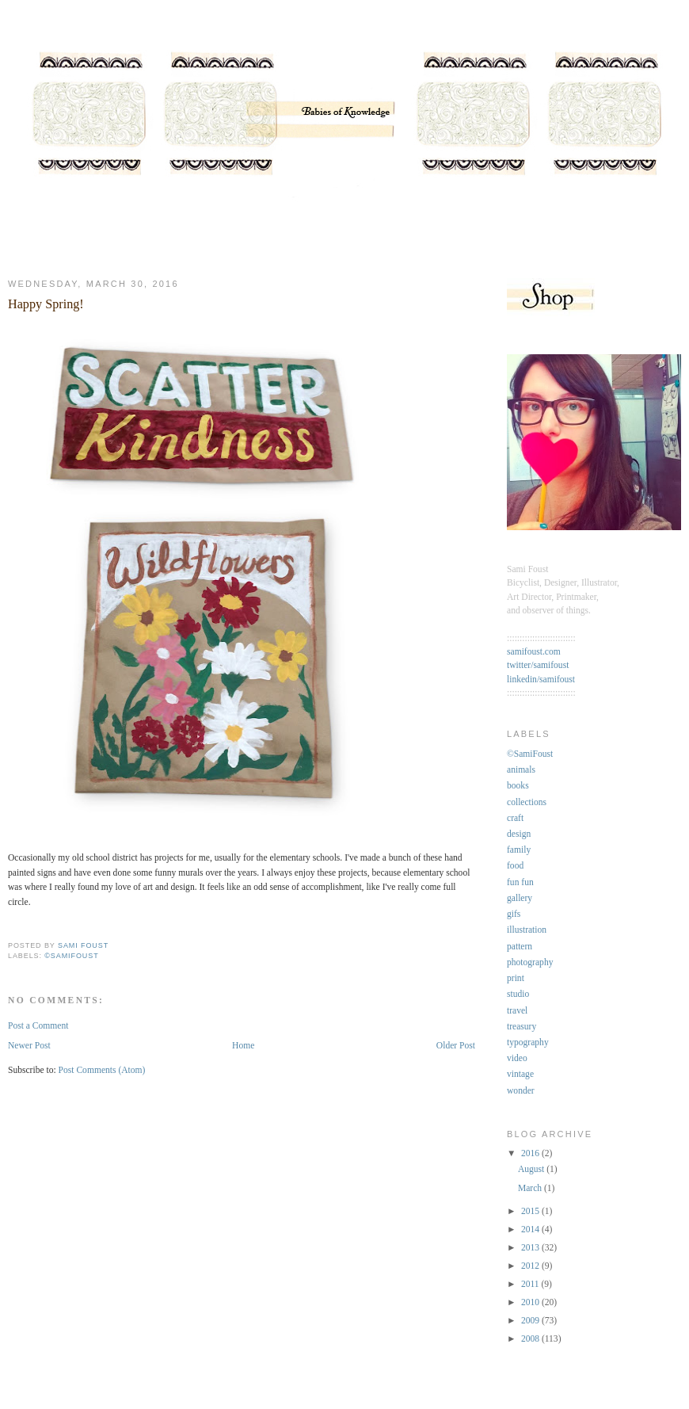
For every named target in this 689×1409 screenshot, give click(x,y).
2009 (531, 1320)
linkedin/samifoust (541, 679)
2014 (531, 1229)
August (532, 1169)
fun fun (520, 882)
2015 (531, 1211)
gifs (513, 914)
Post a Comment (38, 1026)
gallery (519, 898)
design (519, 834)
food (515, 866)
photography (530, 962)
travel (517, 1011)
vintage (520, 1074)
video (517, 1058)
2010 (531, 1302)
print (515, 978)
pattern (519, 946)
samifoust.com (534, 652)
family (519, 850)
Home (243, 1046)
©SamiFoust (71, 956)
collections (526, 802)
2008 (531, 1339)
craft (515, 818)
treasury (521, 1026)
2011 (531, 1284)
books (518, 786)
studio (518, 994)
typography (528, 1042)
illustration (526, 930)
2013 (531, 1248)
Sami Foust (83, 945)
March (531, 1188)
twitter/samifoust (538, 665)
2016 (531, 1153)
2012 (531, 1266)
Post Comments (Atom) (102, 1070)
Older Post (455, 1046)
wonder (521, 1091)
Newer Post (29, 1046)
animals (521, 770)
